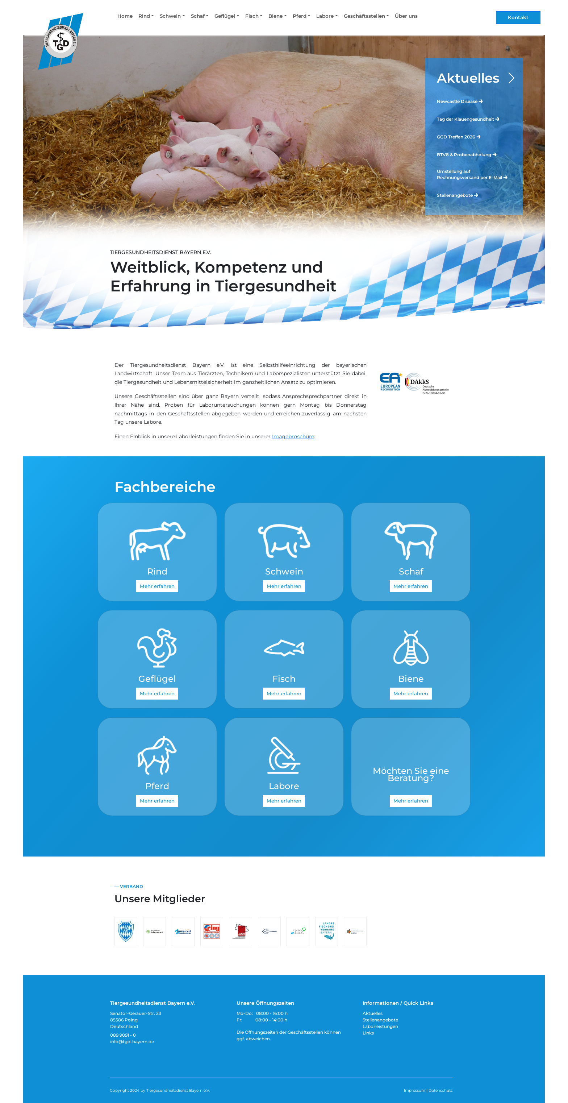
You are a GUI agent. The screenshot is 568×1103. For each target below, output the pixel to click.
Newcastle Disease (460, 101)
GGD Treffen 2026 (459, 136)
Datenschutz (440, 1090)
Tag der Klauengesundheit (468, 119)
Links (368, 1033)
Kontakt (518, 17)
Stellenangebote (458, 195)
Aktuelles (468, 78)
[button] (146, 17)
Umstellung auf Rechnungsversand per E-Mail (472, 174)
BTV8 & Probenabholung (467, 154)
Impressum (414, 1090)
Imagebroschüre (293, 436)
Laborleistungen (380, 1026)
